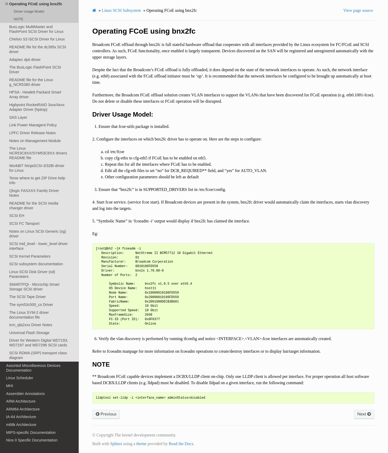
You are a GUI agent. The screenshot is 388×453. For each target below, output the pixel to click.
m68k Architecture (21, 425)
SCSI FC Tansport (24, 223)
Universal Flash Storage (29, 333)
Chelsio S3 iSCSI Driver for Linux (37, 39)
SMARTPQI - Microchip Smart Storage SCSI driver (34, 286)
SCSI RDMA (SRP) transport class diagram (38, 355)
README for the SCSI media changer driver (33, 205)
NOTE (18, 19)
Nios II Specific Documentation (31, 440)
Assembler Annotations (25, 394)
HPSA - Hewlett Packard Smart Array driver (35, 94)
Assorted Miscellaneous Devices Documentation (33, 367)
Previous (106, 414)
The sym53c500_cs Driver (31, 305)
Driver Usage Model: (29, 11)
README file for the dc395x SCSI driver (37, 49)
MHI (9, 386)
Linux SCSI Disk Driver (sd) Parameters (32, 274)
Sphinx (116, 443)
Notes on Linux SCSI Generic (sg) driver (37, 233)
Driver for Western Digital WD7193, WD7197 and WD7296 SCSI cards (38, 342)
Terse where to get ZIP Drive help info (37, 180)
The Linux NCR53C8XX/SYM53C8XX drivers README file (38, 153)
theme (141, 443)
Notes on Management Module (35, 141)
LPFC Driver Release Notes (32, 133)
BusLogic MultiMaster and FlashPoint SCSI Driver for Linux (36, 29)
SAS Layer (18, 117)
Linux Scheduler (19, 378)
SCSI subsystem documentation (36, 264)
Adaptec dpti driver (25, 60)
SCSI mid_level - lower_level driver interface (38, 246)
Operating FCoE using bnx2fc (34, 4)
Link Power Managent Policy (33, 125)
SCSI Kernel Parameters (30, 256)
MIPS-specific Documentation (31, 432)
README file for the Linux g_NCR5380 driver (31, 82)
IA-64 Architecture (21, 417)
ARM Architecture (20, 401)
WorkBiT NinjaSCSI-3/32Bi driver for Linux (37, 168)
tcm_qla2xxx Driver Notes (30, 325)
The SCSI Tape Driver (27, 297)
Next (364, 414)
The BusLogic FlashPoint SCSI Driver (35, 69)
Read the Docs (181, 443)
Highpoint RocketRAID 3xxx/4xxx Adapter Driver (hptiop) (37, 107)
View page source (358, 10)
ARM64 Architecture (23, 409)
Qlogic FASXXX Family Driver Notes (34, 193)
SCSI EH (16, 216)
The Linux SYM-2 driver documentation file (29, 314)
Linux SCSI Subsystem (121, 10)
